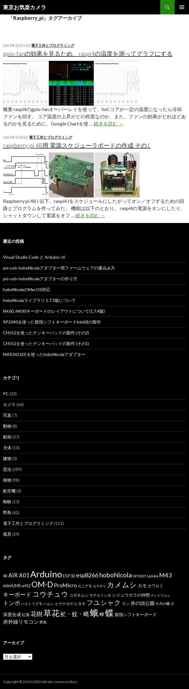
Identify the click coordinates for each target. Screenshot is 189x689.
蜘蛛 (7, 501)
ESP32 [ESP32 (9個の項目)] (69, 575)
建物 (7, 458)
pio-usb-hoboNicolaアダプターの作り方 (40, 278)
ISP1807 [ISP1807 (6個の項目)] (139, 576)
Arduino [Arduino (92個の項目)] (46, 574)
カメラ (9, 404)
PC (6, 393)
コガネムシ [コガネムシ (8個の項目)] (79, 595)
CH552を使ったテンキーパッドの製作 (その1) (46, 343)
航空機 (9, 490)
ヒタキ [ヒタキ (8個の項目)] (80, 603)
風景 (7, 534)
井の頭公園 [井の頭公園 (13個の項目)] (143, 603)
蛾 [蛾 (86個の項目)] (94, 613)
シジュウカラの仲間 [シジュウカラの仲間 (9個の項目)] (131, 594)
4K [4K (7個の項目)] (5, 576)
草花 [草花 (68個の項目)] (51, 613)
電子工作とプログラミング (52, 45)
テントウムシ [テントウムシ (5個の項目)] (160, 595)
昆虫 (7, 469)
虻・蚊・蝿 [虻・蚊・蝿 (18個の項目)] (75, 614)
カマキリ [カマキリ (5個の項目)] (99, 586)
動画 (7, 436)
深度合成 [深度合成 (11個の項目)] (12, 614)
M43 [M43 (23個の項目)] (165, 575)
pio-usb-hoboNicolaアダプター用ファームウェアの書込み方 (59, 267)
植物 (7, 480)
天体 (7, 447)
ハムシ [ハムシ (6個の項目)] (48, 603)
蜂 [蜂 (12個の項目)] (101, 614)
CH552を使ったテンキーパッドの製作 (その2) (46, 332)
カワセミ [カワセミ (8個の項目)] (155, 585)
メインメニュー (182, 7)
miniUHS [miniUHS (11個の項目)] (12, 585)
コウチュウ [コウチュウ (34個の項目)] (50, 594)
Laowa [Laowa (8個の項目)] (152, 575)
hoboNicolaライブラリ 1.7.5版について (39, 300)
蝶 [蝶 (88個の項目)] (109, 612)
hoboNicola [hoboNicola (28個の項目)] (115, 575)
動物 (7, 426)
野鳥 (7, 512)
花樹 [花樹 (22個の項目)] (37, 613)
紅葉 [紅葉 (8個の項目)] (26, 614)
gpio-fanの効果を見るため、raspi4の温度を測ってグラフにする (88, 53)
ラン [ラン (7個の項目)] (126, 603)
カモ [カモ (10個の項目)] (142, 585)
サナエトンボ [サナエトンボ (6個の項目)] (100, 595)
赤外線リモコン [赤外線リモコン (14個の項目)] (21, 621)
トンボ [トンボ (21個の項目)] (11, 602)
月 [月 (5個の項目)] (172, 604)
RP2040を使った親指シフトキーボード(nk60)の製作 (52, 321)
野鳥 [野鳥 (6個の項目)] (43, 622)
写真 (7, 415)
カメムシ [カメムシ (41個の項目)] (122, 584)
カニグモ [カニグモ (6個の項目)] (85, 586)
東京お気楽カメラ (24, 7)
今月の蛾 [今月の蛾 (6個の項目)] (162, 603)
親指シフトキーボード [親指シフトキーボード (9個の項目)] (136, 614)
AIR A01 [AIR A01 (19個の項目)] (18, 575)
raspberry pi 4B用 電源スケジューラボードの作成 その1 (76, 145)
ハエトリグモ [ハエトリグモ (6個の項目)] (32, 603)
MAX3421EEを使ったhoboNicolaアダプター (44, 354)
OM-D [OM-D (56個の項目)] (42, 584)
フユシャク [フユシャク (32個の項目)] (104, 602)
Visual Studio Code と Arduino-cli (34, 257)
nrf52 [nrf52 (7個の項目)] (26, 586)
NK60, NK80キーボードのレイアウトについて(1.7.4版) (54, 311)
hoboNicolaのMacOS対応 (26, 289)
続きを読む (108, 123)
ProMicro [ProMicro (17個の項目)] (65, 585)
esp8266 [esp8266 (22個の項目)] (87, 575)
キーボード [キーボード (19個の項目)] (17, 594)
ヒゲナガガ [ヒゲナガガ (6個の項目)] (64, 603)
